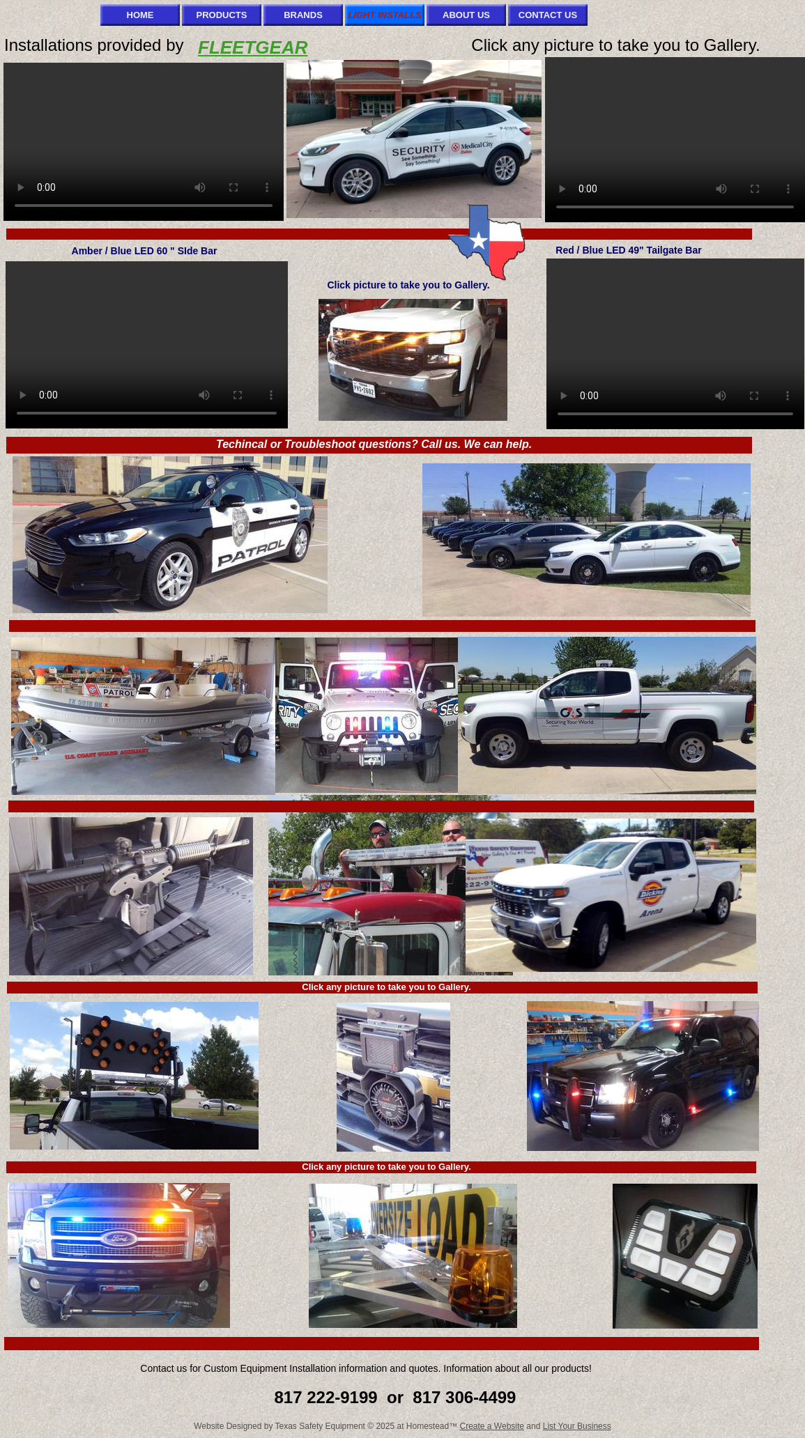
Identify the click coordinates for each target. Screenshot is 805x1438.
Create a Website (492, 1426)
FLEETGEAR (252, 47)
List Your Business (577, 1426)
